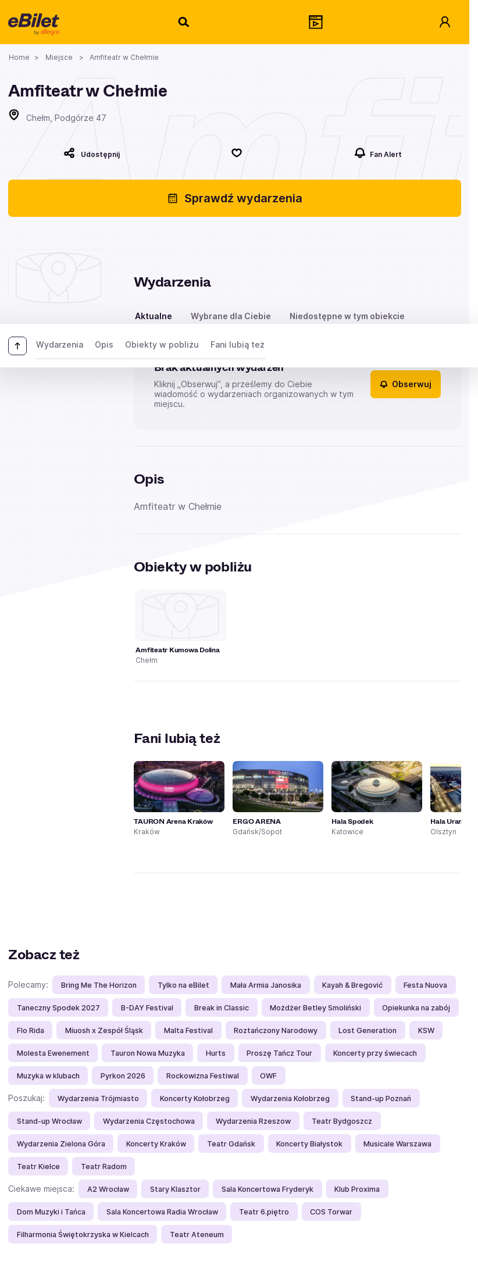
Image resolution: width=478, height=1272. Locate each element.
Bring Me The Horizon (99, 985)
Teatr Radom (104, 1166)
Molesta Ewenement (53, 1053)
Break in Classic (221, 1007)
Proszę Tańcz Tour (279, 1053)
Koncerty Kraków (156, 1143)
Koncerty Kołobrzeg (195, 1098)
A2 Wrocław (108, 1189)
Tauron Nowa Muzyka (147, 1053)
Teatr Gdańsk (231, 1143)
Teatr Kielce (38, 1166)
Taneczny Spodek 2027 (58, 1007)
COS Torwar (331, 1211)
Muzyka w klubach (48, 1075)
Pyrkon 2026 (123, 1075)
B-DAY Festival (147, 1007)
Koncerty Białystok (309, 1143)
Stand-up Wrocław (49, 1121)
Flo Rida (30, 1030)
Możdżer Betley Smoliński (315, 1007)
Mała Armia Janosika (265, 985)
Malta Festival (188, 1030)
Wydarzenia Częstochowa (149, 1121)
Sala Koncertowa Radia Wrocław (162, 1211)
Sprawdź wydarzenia (234, 198)
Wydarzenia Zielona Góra (61, 1143)
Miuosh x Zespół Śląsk (104, 1030)
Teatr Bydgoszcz (342, 1121)
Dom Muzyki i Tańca (51, 1211)
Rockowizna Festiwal (202, 1075)
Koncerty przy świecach (375, 1053)
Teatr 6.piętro (264, 1211)
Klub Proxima (357, 1189)
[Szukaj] (184, 22)
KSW (426, 1030)
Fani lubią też (238, 344)
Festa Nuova (425, 985)
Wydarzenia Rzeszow (253, 1121)
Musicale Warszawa (397, 1143)
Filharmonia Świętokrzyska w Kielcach (83, 1234)
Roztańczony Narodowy (276, 1030)
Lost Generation (367, 1030)
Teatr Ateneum (197, 1234)
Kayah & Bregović (352, 985)
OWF (268, 1075)
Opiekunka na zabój (416, 1007)
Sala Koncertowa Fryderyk (267, 1189)
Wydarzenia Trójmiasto (98, 1098)
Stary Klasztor (175, 1189)
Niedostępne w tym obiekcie (347, 316)
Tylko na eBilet (183, 985)
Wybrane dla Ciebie (231, 316)
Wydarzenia (59, 344)
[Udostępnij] (91, 152)
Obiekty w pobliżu (162, 344)
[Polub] (237, 152)
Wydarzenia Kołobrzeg (290, 1098)
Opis (104, 344)
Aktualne (153, 316)
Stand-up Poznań (381, 1098)
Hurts (216, 1053)
